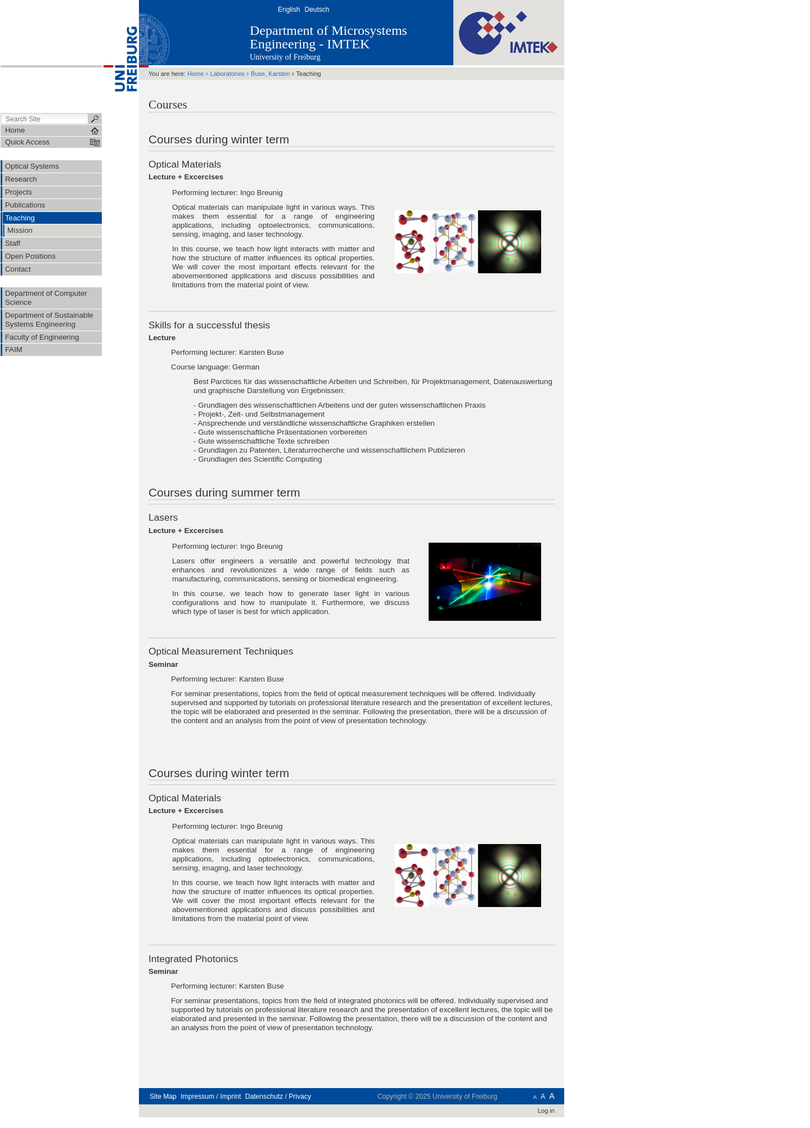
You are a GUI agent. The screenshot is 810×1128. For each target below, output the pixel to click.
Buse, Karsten (270, 73)
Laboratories (227, 73)
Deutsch (316, 9)
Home (195, 73)
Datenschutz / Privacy (278, 1096)
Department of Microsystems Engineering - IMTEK (328, 37)
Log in (546, 1110)
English (289, 9)
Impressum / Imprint (211, 1096)
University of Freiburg (285, 57)
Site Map (163, 1096)
